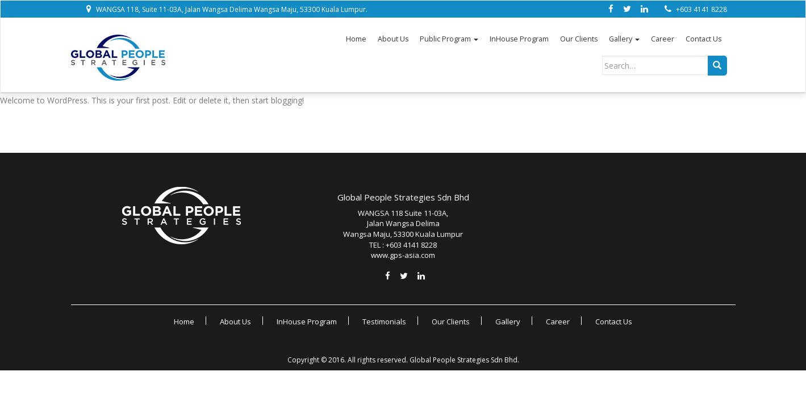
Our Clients (579, 39)
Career (662, 39)
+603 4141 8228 (701, 9)
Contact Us (703, 39)
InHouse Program (519, 39)
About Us (393, 39)
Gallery (624, 39)
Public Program (449, 39)
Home (356, 39)
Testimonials (384, 321)
